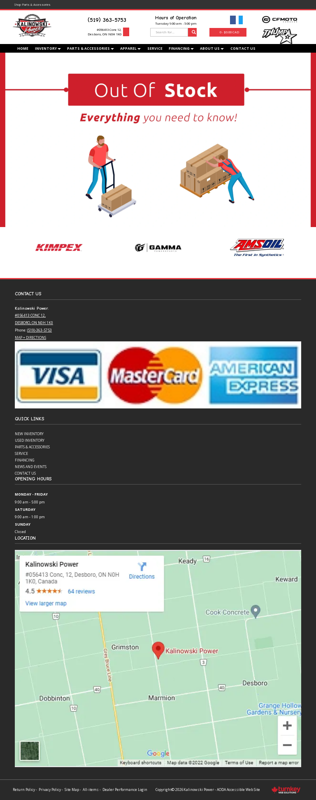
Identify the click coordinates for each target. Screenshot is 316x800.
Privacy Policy (50, 789)
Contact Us (243, 48)
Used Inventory (29, 440)
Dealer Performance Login (124, 789)
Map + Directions (30, 337)
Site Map (72, 789)
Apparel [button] (130, 48)
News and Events (30, 466)
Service (155, 48)
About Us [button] (212, 48)
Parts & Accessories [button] (90, 48)
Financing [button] (181, 48)
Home (22, 48)
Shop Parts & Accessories (32, 4)
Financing (25, 460)
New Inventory (29, 433)
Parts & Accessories (32, 447)
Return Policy (24, 789)
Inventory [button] (48, 48)
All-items (91, 789)
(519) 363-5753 (107, 20)
